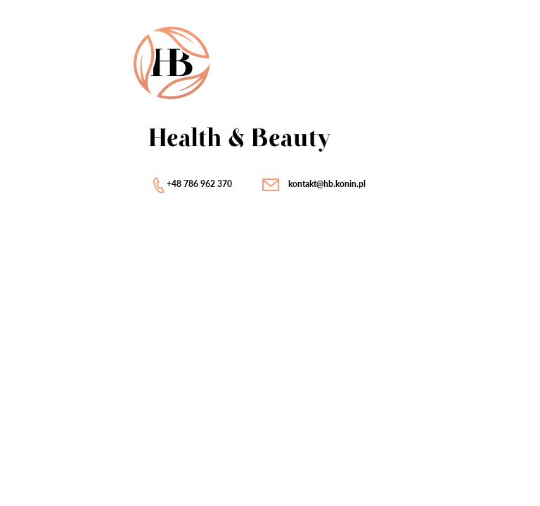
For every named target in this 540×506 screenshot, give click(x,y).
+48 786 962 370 (199, 184)
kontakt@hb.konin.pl (327, 184)
